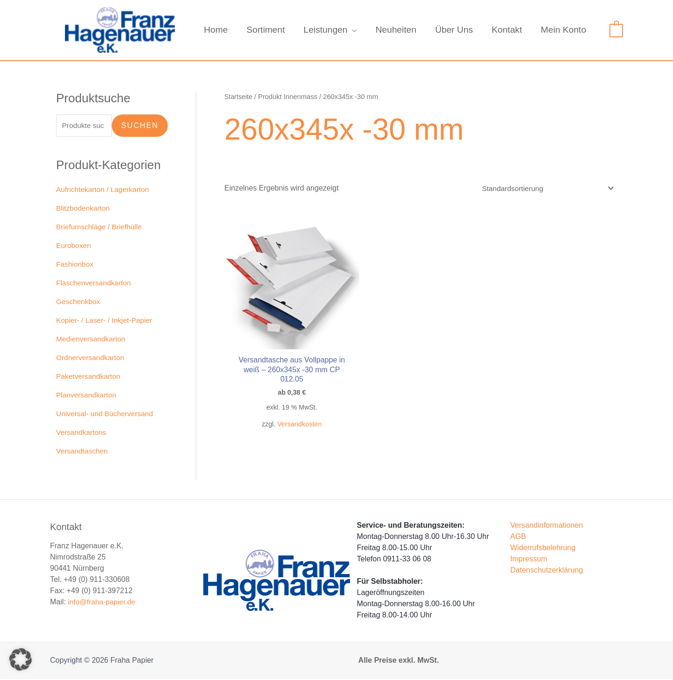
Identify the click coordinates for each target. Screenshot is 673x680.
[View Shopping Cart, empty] (616, 30)
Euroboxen (74, 246)
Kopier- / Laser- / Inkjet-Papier (106, 321)
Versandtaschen (83, 452)
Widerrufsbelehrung (543, 548)
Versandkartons (82, 433)
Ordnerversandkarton (91, 358)
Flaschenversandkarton (95, 284)
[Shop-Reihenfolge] (543, 188)
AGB (518, 537)
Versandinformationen (546, 526)
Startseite (238, 96)
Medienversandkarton (92, 340)
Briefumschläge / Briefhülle (100, 228)
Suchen (139, 126)
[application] (355, 30)
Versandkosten (294, 414)
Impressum (528, 560)
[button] (20, 659)
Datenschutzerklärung (546, 571)
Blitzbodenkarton (84, 209)
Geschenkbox (79, 302)
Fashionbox (75, 265)
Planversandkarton (87, 396)
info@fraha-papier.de (103, 603)
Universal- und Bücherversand (106, 414)
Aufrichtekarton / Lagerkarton (104, 190)
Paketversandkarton (89, 377)
